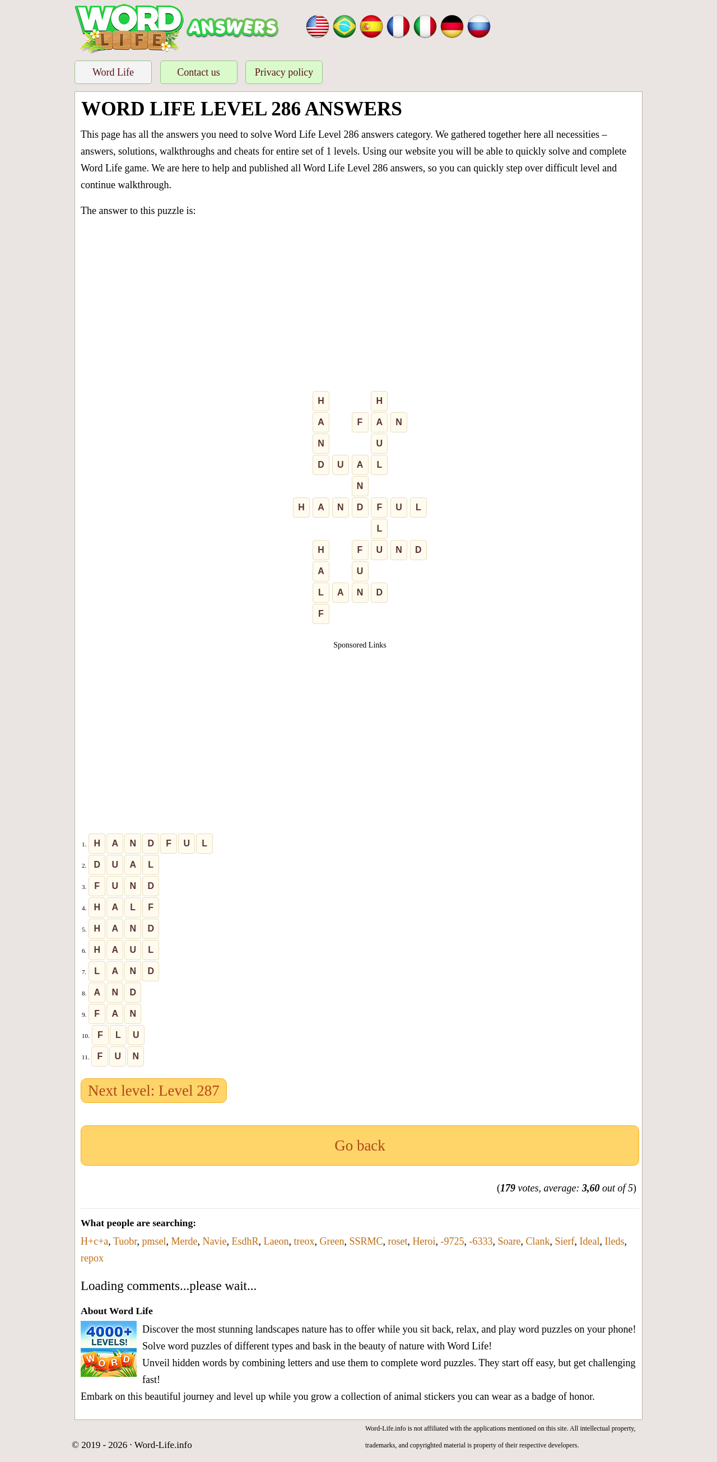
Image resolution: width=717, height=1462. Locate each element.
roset (398, 1241)
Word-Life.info (163, 1445)
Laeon (276, 1241)
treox (304, 1241)
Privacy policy (284, 72)
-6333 (481, 1241)
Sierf (565, 1241)
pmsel (154, 1241)
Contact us (198, 72)
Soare (509, 1241)
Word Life (113, 72)
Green (332, 1241)
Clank (538, 1241)
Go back (359, 1145)
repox (92, 1258)
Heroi (424, 1241)
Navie (215, 1241)
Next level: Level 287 (154, 1090)
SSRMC (366, 1241)
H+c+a (94, 1241)
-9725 (452, 1241)
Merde (184, 1241)
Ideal (590, 1241)
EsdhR (245, 1241)
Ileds (615, 1241)
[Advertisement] (360, 306)
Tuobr (125, 1241)
